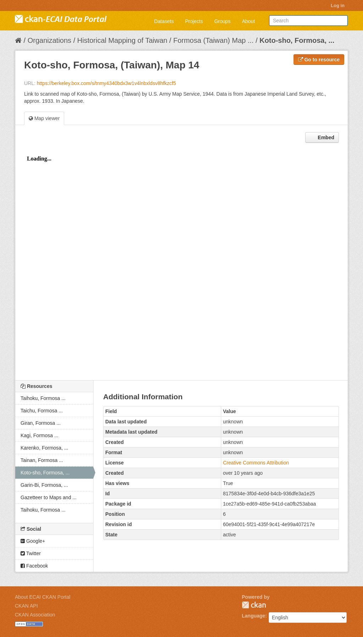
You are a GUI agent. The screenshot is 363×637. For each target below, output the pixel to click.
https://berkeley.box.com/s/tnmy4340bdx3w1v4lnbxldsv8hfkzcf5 (106, 83)
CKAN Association (35, 615)
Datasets (164, 21)
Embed (325, 137)
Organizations (49, 40)
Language (253, 616)
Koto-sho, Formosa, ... (296, 40)
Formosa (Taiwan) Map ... (213, 40)
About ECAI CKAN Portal (42, 597)
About (248, 21)
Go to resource (319, 59)
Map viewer (44, 118)
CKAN (254, 605)
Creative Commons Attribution (256, 463)
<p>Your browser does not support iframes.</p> (181, 263)
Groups (222, 21)
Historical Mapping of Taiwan (122, 40)
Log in (338, 5)
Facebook (34, 566)
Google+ (33, 541)
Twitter (31, 553)
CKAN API (26, 606)
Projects (194, 21)
